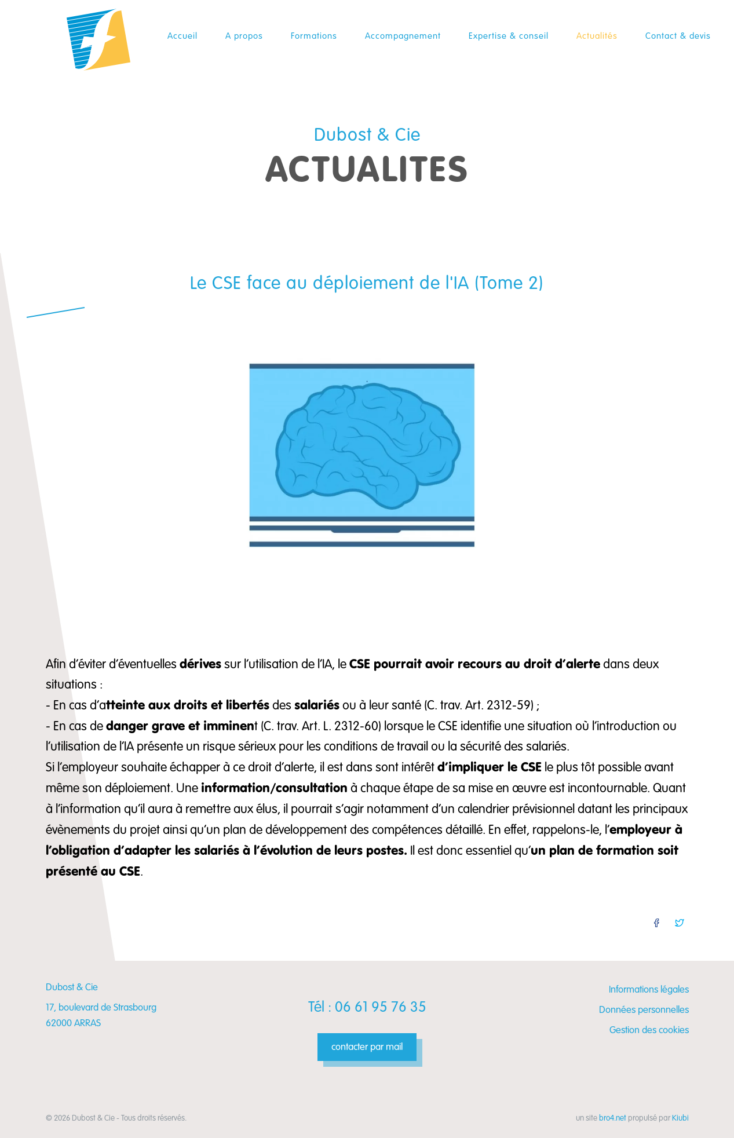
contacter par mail (367, 1047)
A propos (244, 36)
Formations (314, 36)
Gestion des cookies (649, 1030)
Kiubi (680, 1118)
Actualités (597, 36)
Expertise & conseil (509, 36)
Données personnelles (644, 1010)
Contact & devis (678, 36)
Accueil (182, 36)
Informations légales (649, 989)
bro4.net (612, 1118)
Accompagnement (403, 36)
